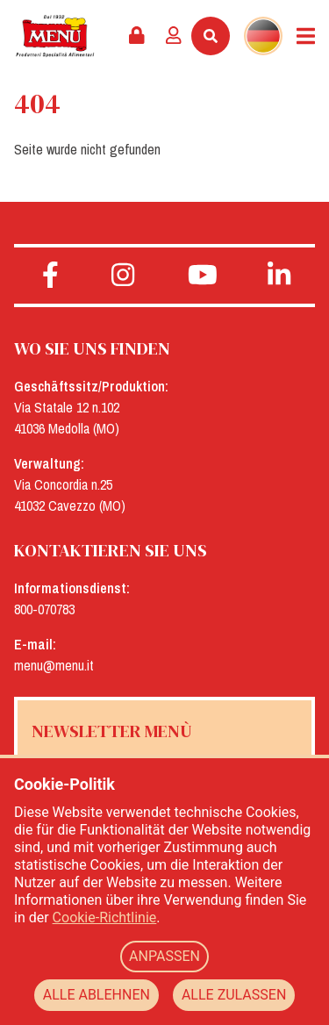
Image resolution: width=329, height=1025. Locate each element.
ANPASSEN (164, 956)
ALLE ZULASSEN (234, 994)
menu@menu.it (54, 665)
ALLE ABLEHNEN (96, 994)
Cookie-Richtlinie (105, 917)
